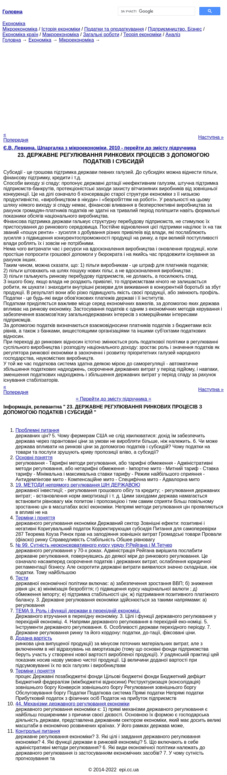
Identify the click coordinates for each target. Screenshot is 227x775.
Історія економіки (61, 29)
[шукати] (156, 11)
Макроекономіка (60, 34)
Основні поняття (34, 457)
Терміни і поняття (35, 517)
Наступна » (211, 137)
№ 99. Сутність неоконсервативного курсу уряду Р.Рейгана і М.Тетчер (93, 545)
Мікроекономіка (19, 29)
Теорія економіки (142, 34)
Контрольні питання (37, 731)
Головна (11, 40)
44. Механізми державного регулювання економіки (72, 703)
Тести (21, 577)
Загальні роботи (101, 34)
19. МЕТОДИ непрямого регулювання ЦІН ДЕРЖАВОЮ (77, 484)
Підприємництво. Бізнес (175, 29)
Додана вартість (33, 638)
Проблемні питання (37, 430)
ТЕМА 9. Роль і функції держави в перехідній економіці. (77, 610)
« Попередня (15, 137)
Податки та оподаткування (114, 29)
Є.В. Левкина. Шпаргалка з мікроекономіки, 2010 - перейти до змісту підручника (99, 147)
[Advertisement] (113, 85)
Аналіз (173, 34)
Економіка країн (20, 34)
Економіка (13, 23)
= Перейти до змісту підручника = (113, 398)
